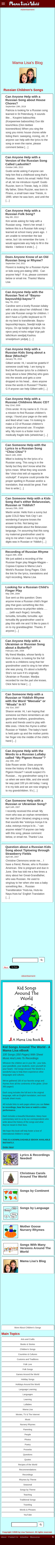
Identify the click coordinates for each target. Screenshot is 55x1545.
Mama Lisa (28, 1409)
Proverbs (28, 1449)
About (3, 1537)
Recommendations (27, 1469)
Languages (28, 1394)
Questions (27, 1454)
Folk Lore (27, 1364)
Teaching (28, 1495)
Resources (35, 1537)
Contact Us (13, 1537)
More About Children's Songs (27, 1327)
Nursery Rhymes (27, 1424)
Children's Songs (27, 1349)
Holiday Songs (27, 1379)
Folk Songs (28, 1369)
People (27, 1434)
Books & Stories (27, 1344)
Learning (28, 1399)
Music (27, 1419)
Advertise (24, 1537)
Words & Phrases (28, 1510)
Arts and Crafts (27, 1339)
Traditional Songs (28, 1500)
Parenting (27, 1429)
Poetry (28, 1444)
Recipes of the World (27, 1464)
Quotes (27, 1459)
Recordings (27, 1474)
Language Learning (28, 1389)
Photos (27, 1439)
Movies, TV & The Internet (28, 1414)
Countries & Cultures (27, 1354)
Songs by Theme (27, 1490)
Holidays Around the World (28, 1384)
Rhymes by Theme (27, 1479)
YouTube (28, 1515)
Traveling (27, 1505)
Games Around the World (27, 1374)
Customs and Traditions (27, 1359)
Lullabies (28, 1404)
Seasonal (27, 1484)
